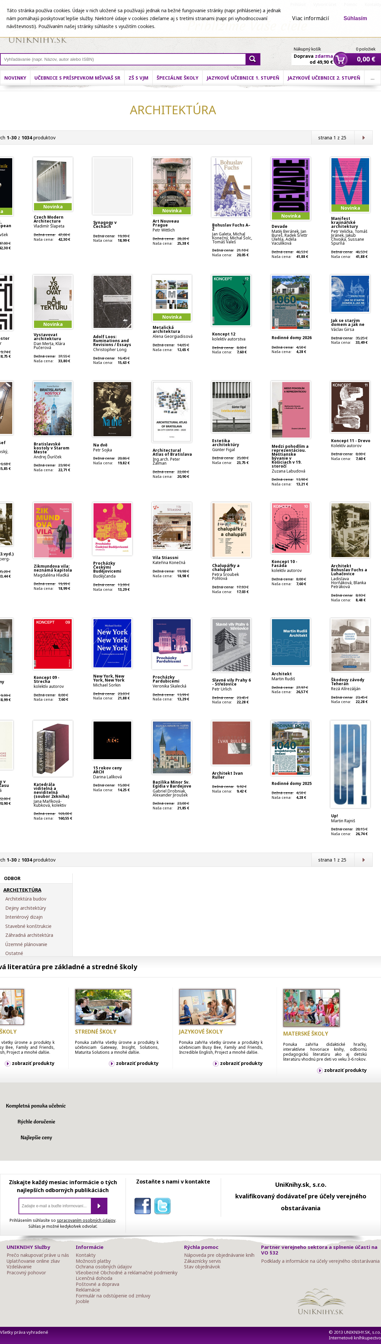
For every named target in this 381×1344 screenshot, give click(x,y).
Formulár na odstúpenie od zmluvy (113, 1296)
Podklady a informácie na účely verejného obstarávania (320, 1261)
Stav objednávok (202, 1267)
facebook (144, 1207)
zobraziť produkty (33, 1063)
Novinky (56, 78)
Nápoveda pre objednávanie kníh (219, 1255)
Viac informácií (310, 18)
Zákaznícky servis (202, 1261)
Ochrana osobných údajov (104, 1267)
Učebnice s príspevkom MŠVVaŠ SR (118, 78)
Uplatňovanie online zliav (33, 1261)
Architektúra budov (25, 899)
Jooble (82, 1301)
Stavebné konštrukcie (28, 926)
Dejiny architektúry (25, 908)
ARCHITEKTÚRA (22, 890)
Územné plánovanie (26, 944)
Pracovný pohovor (26, 1273)
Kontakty (85, 1255)
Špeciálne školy (218, 78)
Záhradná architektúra (29, 935)
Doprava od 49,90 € (313, 55)
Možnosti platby (93, 1261)
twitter (164, 1207)
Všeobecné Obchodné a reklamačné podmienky (126, 1273)
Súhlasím (355, 18)
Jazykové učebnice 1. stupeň (283, 78)
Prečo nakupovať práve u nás (38, 1255)
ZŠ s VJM (179, 78)
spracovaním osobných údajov (86, 1220)
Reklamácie (88, 1290)
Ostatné (14, 953)
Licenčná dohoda (94, 1278)
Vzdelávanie (19, 1267)
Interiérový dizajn (24, 917)
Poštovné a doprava (97, 1284)
